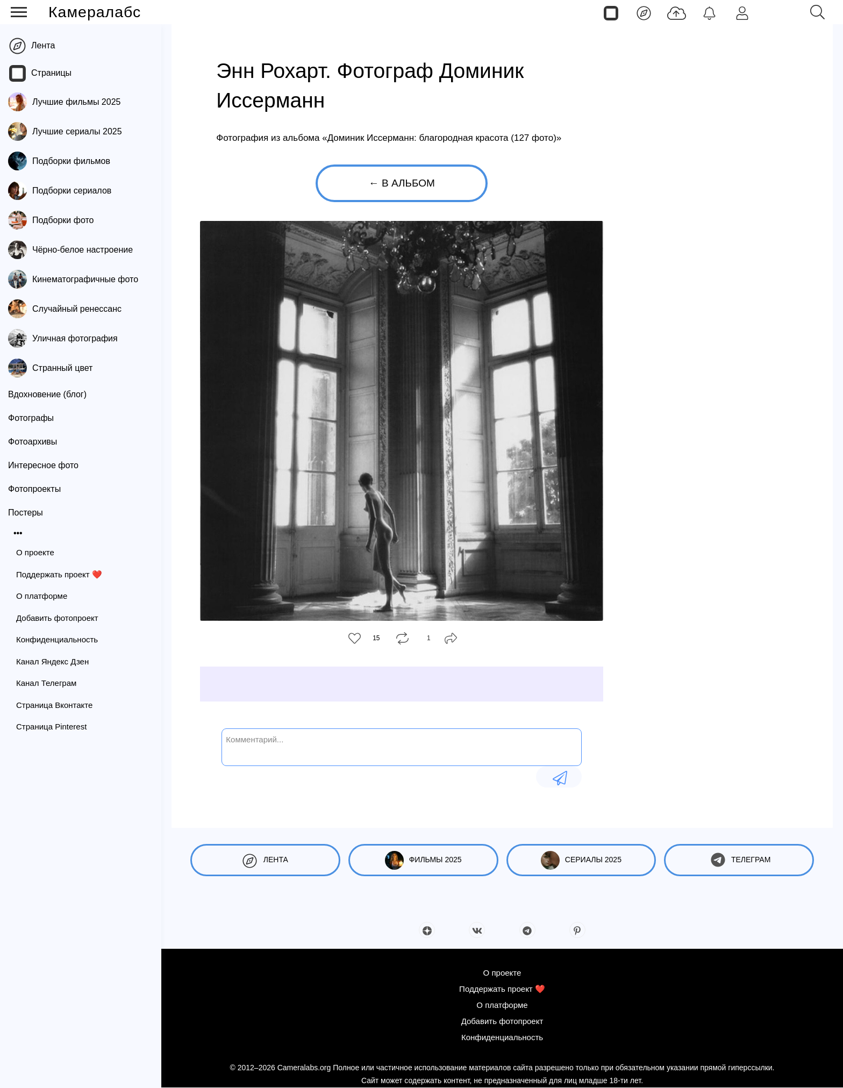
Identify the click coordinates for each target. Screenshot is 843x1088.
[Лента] (644, 12)
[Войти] (742, 12)
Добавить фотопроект (57, 617)
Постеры (25, 512)
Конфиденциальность (57, 639)
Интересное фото (43, 465)
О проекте (35, 552)
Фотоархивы (32, 441)
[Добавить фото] (676, 12)
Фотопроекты (34, 488)
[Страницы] (611, 12)
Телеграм (739, 860)
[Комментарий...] (401, 746)
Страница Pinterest (51, 726)
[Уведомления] (709, 12)
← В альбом (402, 183)
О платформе (41, 595)
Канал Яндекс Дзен (52, 661)
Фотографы (31, 418)
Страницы (51, 72)
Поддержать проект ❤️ (59, 574)
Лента (43, 45)
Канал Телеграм (46, 683)
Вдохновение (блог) (47, 394)
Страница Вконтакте (54, 705)
